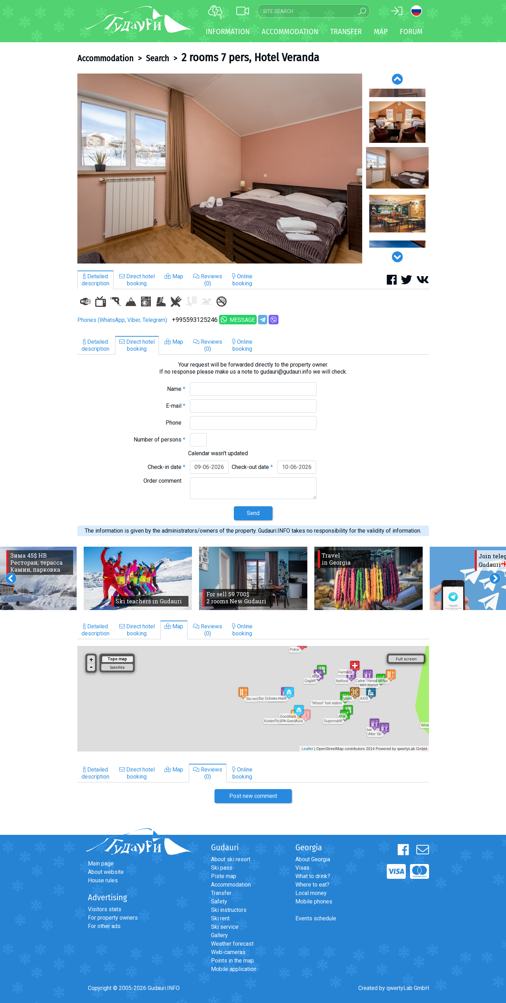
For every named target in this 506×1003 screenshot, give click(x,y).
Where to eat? (312, 884)
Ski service (224, 926)
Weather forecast (232, 943)
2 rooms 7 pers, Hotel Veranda (250, 57)
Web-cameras (228, 952)
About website (106, 872)
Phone (175, 422)
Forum (411, 31)
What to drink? (312, 876)
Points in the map (232, 960)
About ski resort (230, 859)
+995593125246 (195, 319)
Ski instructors (228, 910)
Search (157, 58)
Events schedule (315, 918)
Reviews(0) (207, 280)
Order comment (164, 480)
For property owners (113, 917)
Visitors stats (104, 909)
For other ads (104, 926)
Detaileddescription (95, 280)
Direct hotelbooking (137, 280)
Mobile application (233, 969)
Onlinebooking (242, 280)
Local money (311, 893)
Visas (302, 867)
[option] (219, 169)
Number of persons (159, 439)
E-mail (175, 405)
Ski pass (221, 867)
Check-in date (166, 467)
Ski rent (220, 918)
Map (381, 31)
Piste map (223, 876)
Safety (219, 901)
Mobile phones (313, 901)
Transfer (221, 893)
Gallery (219, 935)
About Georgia (312, 859)
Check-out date (252, 467)
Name (176, 389)
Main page (101, 863)
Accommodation (105, 58)
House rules (103, 880)
